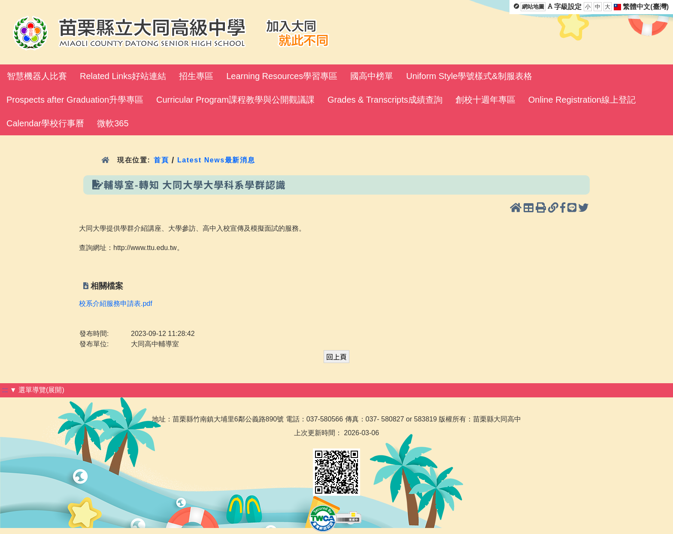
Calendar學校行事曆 (45, 123)
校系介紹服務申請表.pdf (115, 303)
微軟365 (112, 123)
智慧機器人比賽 (37, 76)
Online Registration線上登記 (582, 99)
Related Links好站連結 (123, 76)
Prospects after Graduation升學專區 (74, 99)
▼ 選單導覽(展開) (37, 390)
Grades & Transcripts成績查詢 (385, 99)
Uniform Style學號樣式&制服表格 (469, 76)
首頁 (161, 160)
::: (5, 390)
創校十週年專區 (485, 99)
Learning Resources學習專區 (281, 76)
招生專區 (196, 76)
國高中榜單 (371, 76)
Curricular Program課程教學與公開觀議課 (235, 99)
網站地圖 (533, 6)
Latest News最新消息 (216, 160)
